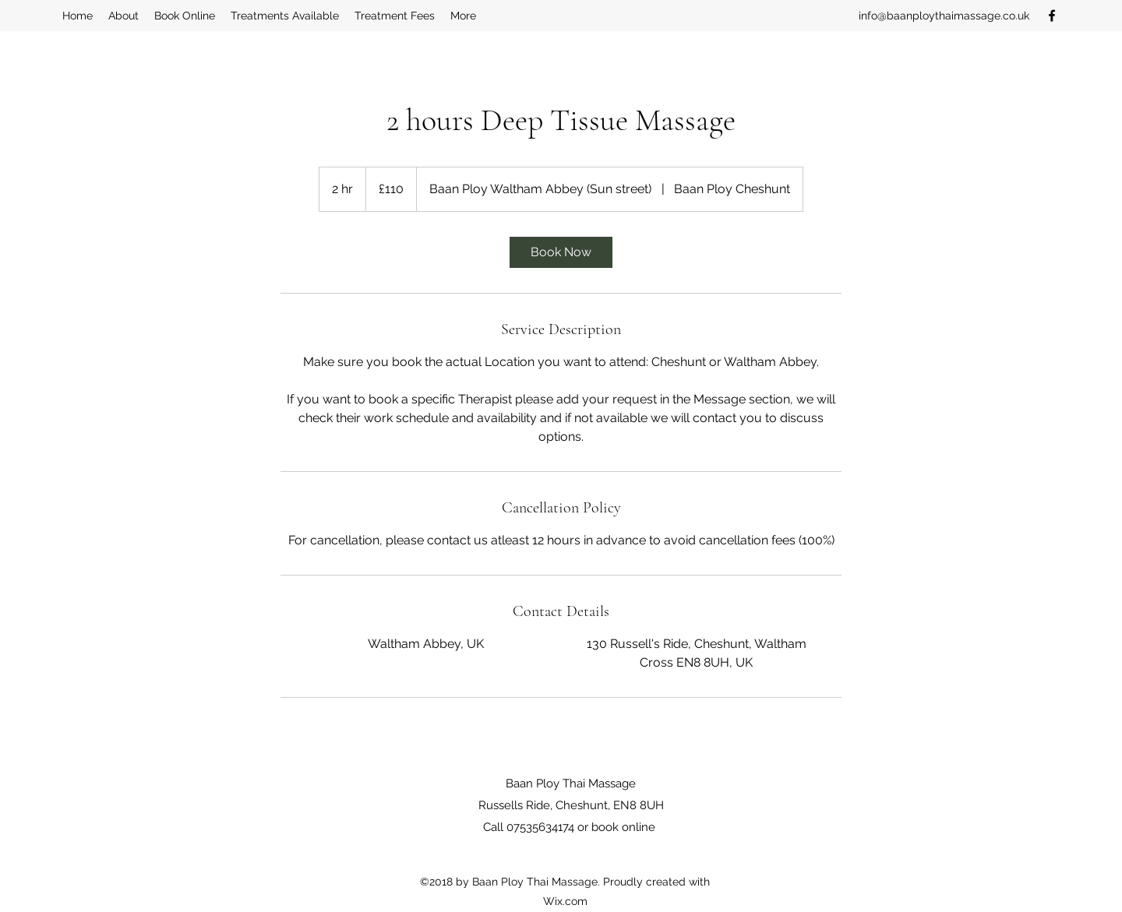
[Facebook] (1052, 15)
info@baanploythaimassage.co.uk (944, 15)
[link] (561, 252)
